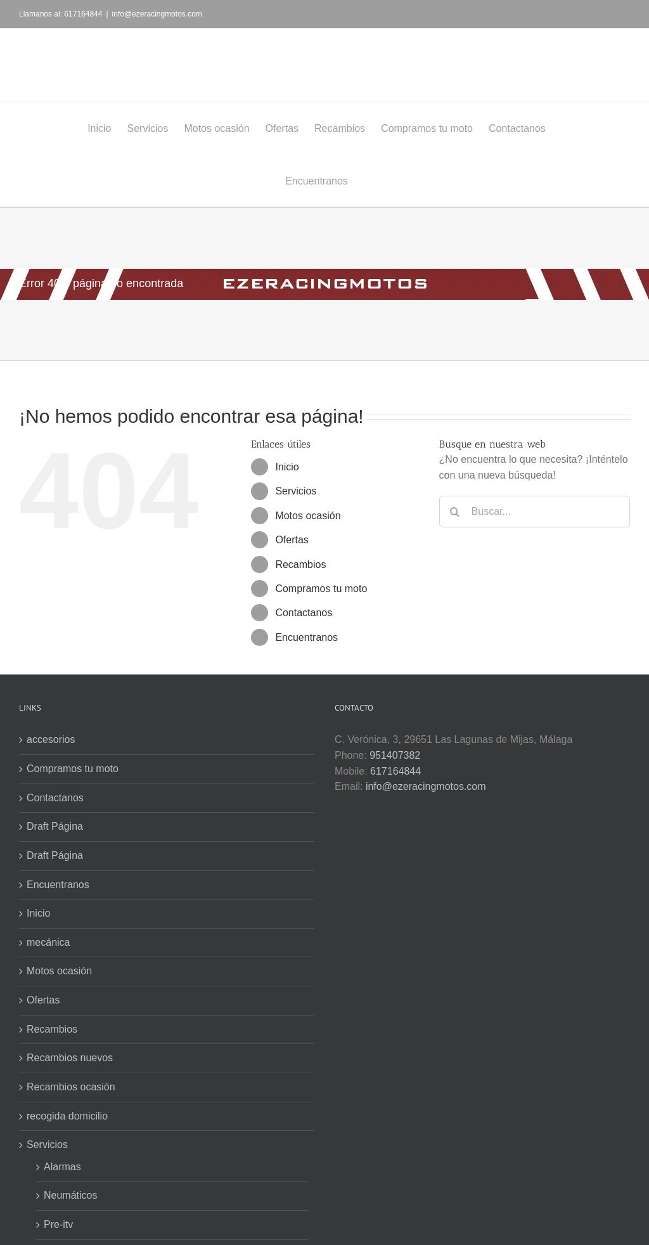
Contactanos (303, 612)
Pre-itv (58, 1224)
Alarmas (62, 1166)
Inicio (287, 466)
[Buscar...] (534, 511)
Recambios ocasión (71, 1086)
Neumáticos (70, 1195)
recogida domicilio (67, 1116)
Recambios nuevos (70, 1057)
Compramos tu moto (321, 588)
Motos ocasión (307, 515)
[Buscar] (455, 511)
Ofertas (291, 539)
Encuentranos (306, 637)
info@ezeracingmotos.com (157, 14)
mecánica (48, 942)
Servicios (295, 491)
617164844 (395, 771)
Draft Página (55, 826)
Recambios (300, 564)
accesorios (51, 739)
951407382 (394, 755)
